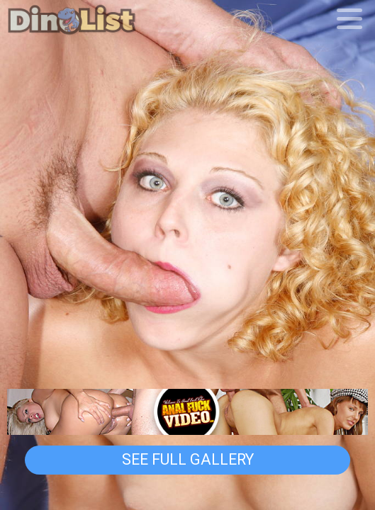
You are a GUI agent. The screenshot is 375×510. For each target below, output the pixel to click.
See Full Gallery (188, 459)
